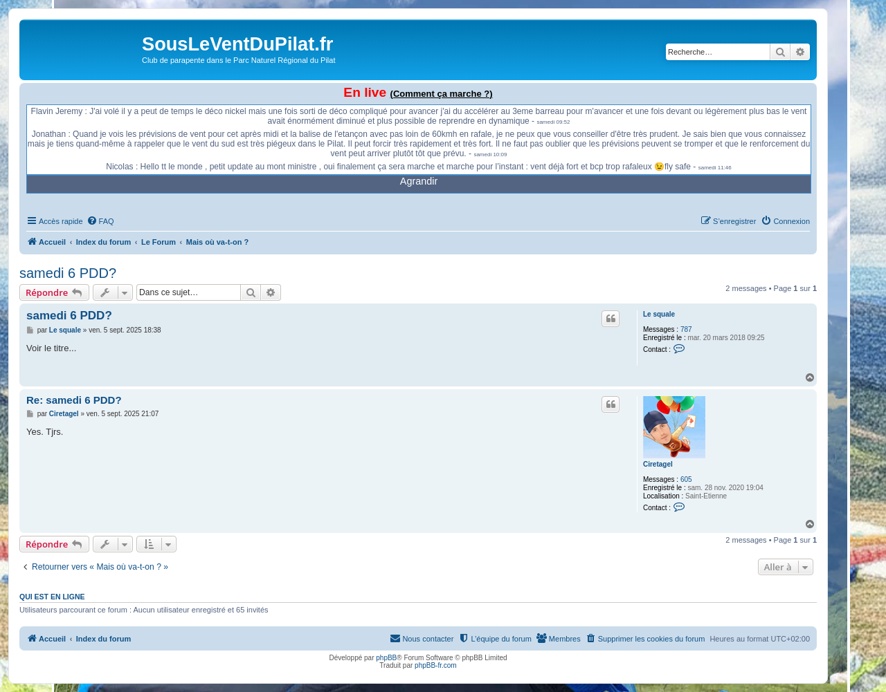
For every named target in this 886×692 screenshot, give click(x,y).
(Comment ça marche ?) (441, 93)
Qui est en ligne (52, 596)
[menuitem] (100, 221)
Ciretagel (658, 464)
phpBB (386, 658)
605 (686, 479)
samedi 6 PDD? (67, 273)
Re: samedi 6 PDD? (74, 400)
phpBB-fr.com (436, 665)
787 (686, 329)
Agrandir (418, 181)
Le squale (659, 314)
